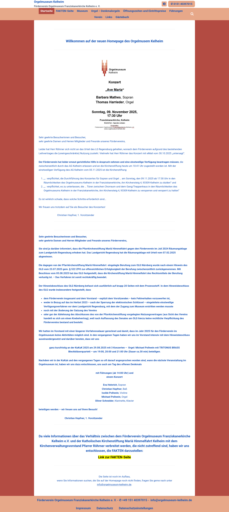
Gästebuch (122, 17)
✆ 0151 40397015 (181, 3)
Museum (82, 11)
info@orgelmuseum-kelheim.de (114, 484)
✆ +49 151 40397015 (133, 500)
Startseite (46, 11)
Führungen (176, 11)
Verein (98, 17)
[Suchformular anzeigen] (192, 14)
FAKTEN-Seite (65, 11)
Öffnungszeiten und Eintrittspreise (144, 11)
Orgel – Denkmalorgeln (105, 11)
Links (109, 17)
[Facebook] (164, 3)
